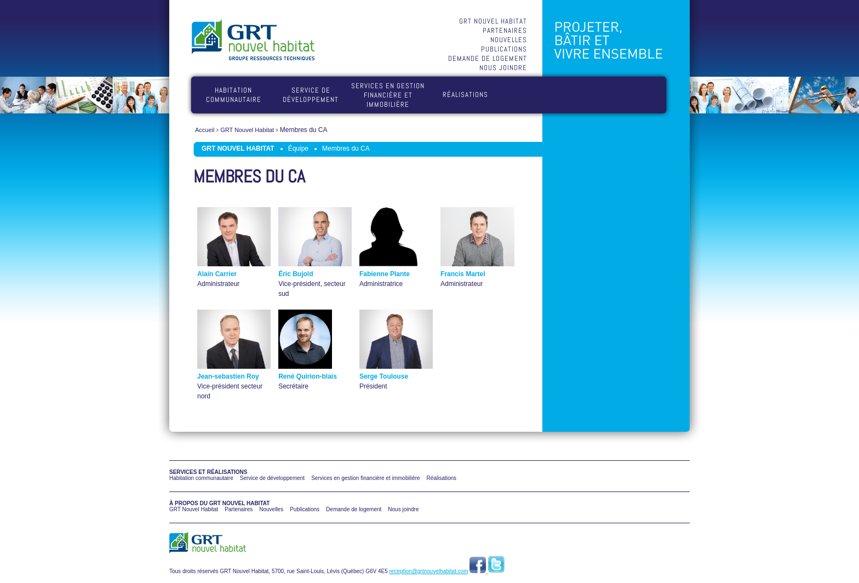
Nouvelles (508, 39)
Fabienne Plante (384, 274)
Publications (504, 49)
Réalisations (465, 94)
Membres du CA (346, 148)
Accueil (204, 130)
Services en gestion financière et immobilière (388, 95)
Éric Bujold (295, 274)
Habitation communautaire (233, 94)
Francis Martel (462, 274)
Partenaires (505, 30)
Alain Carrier (217, 274)
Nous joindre (503, 67)
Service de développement (311, 94)
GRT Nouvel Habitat (493, 21)
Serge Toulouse (383, 376)
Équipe (298, 148)
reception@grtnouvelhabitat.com (429, 571)
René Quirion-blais (307, 376)
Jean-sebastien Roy (228, 376)
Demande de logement (487, 58)
